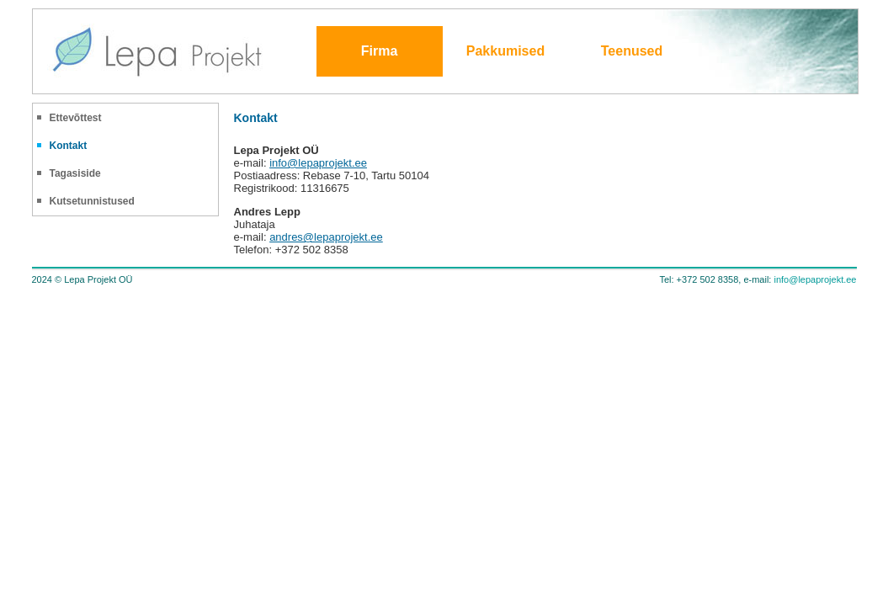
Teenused (632, 51)
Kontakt (69, 146)
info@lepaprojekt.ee (318, 163)
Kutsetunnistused (92, 201)
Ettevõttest (76, 118)
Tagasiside (75, 173)
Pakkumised (505, 51)
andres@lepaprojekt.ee (326, 237)
